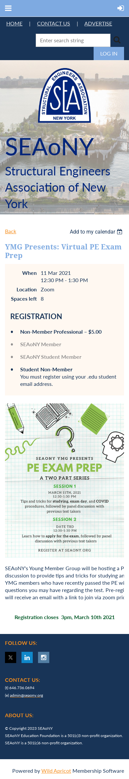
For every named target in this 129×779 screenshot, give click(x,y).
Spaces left (24, 298)
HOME (14, 23)
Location (27, 289)
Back (10, 231)
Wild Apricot (56, 770)
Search (117, 40)
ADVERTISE (98, 23)
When (29, 273)
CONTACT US (53, 23)
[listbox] (97, 232)
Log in (108, 53)
